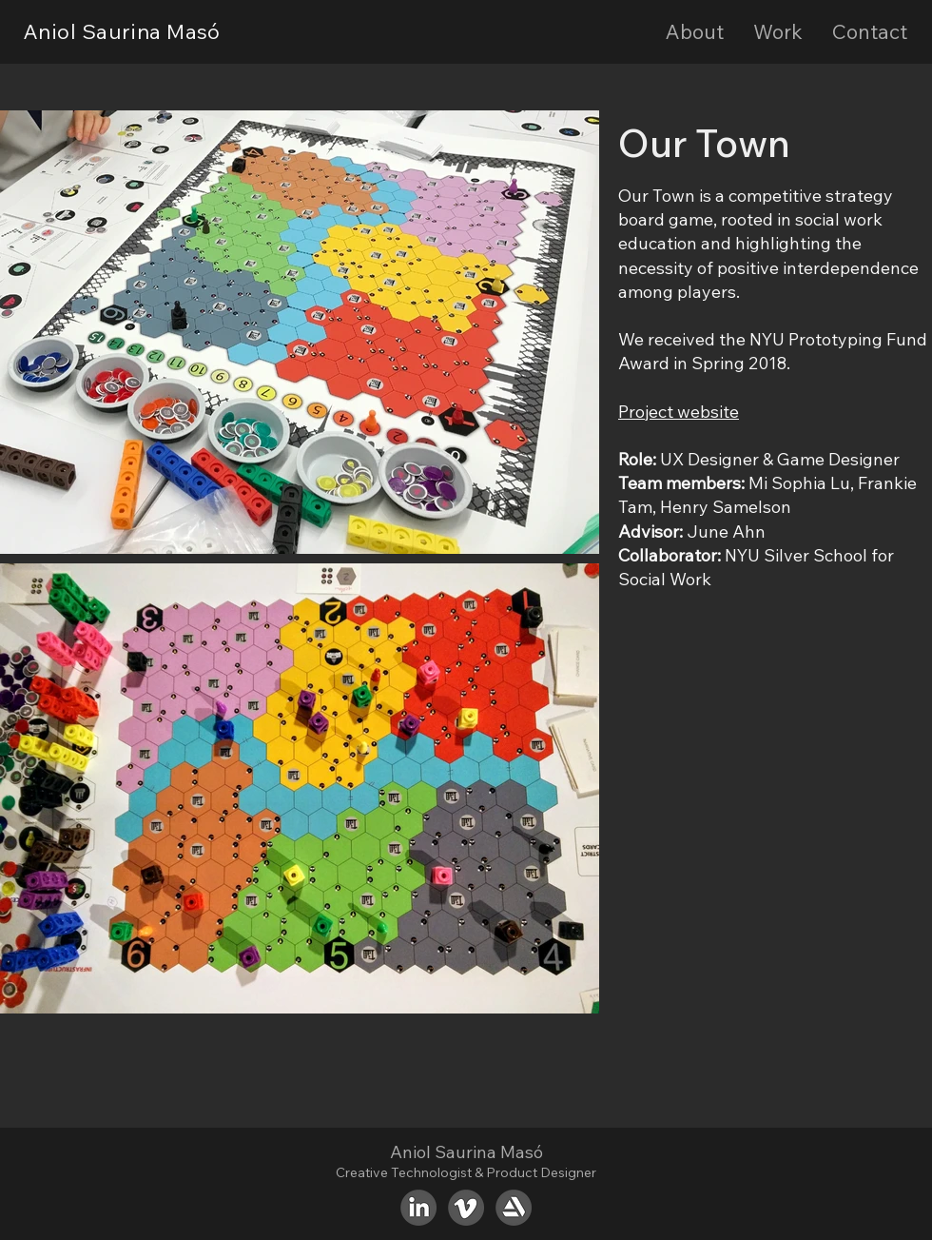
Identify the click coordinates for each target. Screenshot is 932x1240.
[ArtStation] (513, 1208)
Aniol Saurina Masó (122, 31)
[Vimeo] (466, 1208)
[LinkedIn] (418, 1208)
